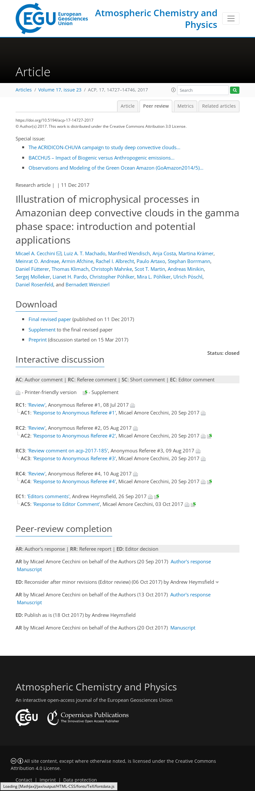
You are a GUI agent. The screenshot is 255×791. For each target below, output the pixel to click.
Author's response (191, 561)
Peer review (156, 106)
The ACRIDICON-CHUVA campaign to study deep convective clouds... (104, 147)
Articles (24, 90)
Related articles (219, 106)
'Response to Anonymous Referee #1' (74, 412)
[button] (173, 90)
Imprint (48, 780)
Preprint (38, 339)
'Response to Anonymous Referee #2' (74, 435)
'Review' (36, 404)
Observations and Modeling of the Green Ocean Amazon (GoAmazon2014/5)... (116, 167)
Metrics (185, 106)
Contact (24, 780)
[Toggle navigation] (230, 18)
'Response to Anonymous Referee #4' (74, 481)
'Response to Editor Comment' (66, 504)
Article (128, 106)
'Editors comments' (48, 496)
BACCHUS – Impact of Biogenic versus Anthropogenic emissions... (102, 157)
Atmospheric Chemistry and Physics (156, 18)
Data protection (80, 780)
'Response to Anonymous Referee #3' (74, 458)
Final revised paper (50, 319)
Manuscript (29, 569)
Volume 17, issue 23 (59, 90)
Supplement (42, 329)
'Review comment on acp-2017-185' (68, 450)
